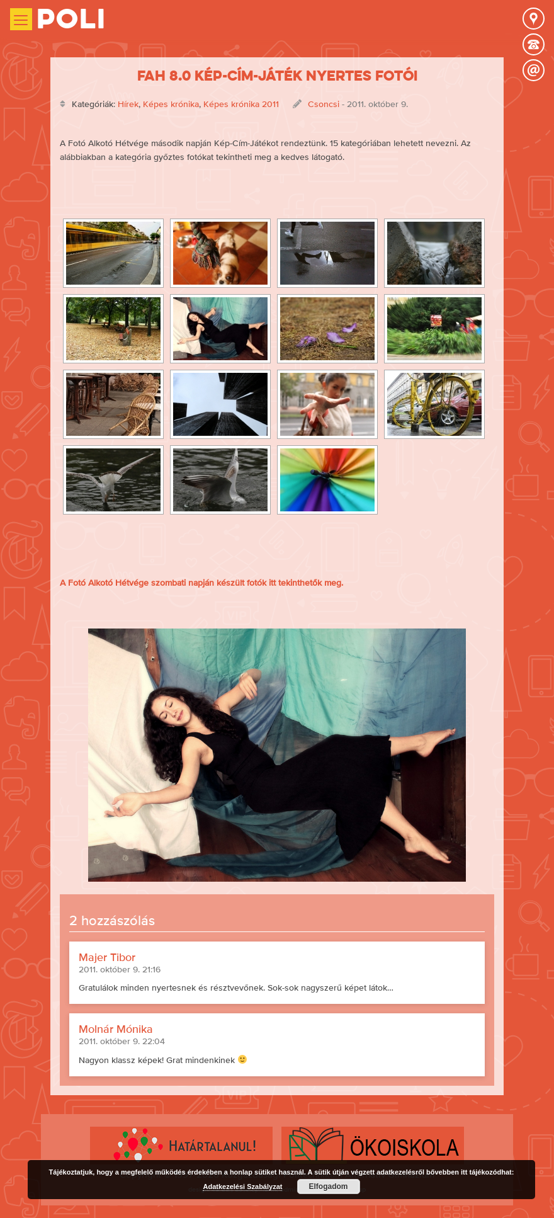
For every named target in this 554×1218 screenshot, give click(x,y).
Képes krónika (171, 104)
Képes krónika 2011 (241, 104)
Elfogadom (328, 1186)
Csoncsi (323, 104)
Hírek (128, 104)
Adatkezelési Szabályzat (242, 1186)
